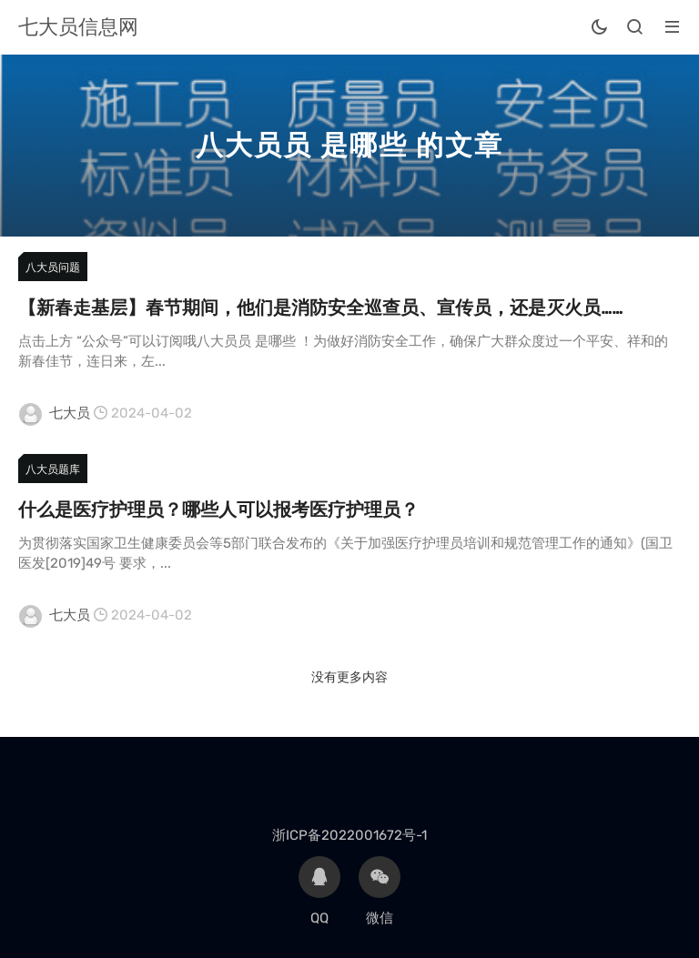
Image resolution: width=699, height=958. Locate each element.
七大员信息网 (78, 27)
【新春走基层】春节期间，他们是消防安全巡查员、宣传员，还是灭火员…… (320, 307)
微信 (379, 891)
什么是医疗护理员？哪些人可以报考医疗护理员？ (218, 509)
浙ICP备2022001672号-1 (349, 835)
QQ (319, 891)
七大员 (69, 413)
